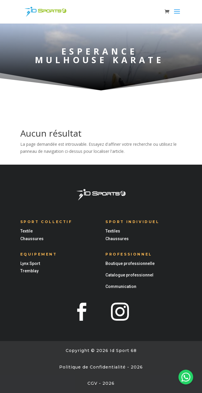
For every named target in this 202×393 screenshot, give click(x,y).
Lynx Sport (30, 263)
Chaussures (32, 238)
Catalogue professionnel (129, 275)
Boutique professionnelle (130, 263)
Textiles (112, 231)
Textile (26, 231)
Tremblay (29, 270)
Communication (120, 286)
